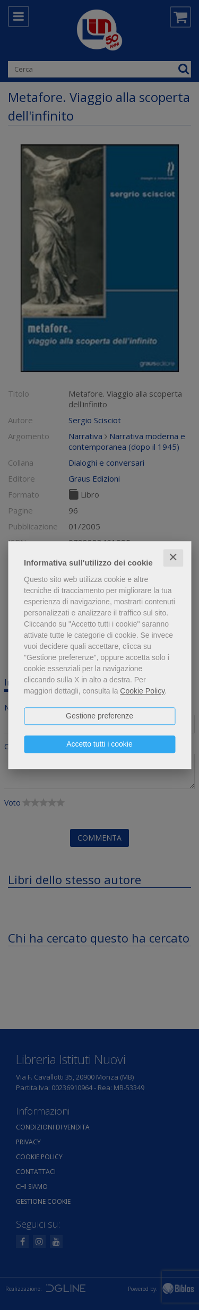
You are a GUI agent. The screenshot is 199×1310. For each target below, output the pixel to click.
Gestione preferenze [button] (99, 716)
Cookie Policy (142, 691)
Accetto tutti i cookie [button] (99, 744)
